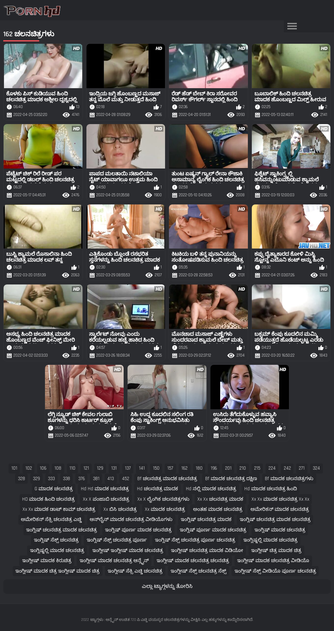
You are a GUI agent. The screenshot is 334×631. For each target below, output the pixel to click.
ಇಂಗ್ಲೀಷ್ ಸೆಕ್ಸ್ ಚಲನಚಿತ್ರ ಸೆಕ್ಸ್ (198, 571)
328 (21, 479)
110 (72, 468)
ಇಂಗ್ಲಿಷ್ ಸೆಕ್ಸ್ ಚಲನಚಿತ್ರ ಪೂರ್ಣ (117, 540)
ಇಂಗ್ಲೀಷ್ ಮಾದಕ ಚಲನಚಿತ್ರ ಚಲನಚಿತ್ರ (193, 561)
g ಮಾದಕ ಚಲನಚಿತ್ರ (54, 489)
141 (142, 468)
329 (36, 479)
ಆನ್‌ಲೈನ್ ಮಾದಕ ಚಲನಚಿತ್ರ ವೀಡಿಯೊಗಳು (131, 519)
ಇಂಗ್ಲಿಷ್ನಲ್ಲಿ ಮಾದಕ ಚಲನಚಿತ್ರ (270, 540)
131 (114, 468)
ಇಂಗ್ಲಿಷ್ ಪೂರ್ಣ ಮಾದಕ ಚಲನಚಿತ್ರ (138, 530)
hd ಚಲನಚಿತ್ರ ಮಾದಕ (157, 489)
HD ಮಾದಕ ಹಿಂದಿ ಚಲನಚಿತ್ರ (48, 499)
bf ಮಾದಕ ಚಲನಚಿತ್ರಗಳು (289, 479)
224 (272, 468)
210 (242, 468)
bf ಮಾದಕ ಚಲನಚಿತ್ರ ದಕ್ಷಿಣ (231, 479)
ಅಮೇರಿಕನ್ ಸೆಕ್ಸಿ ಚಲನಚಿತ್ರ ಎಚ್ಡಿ (51, 519)
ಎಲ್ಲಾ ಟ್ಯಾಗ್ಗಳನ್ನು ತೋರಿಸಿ (167, 586)
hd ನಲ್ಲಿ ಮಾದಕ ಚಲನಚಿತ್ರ (211, 489)
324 (316, 468)
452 (125, 479)
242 (287, 468)
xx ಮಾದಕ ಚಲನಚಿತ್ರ (165, 509)
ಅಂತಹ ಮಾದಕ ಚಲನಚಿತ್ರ (217, 509)
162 (184, 468)
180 (199, 468)
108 (57, 468)
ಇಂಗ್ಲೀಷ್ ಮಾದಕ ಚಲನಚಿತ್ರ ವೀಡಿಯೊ (273, 561)
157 (170, 468)
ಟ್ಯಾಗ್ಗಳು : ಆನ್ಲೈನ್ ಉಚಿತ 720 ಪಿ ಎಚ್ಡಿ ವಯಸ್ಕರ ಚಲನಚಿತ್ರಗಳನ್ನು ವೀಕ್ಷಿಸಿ (145, 619)
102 (28, 468)
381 (96, 479)
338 (66, 479)
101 (14, 468)
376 (81, 479)
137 (128, 468)
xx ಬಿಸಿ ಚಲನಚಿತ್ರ (120, 509)
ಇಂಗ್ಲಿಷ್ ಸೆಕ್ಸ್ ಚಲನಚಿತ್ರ (56, 540)
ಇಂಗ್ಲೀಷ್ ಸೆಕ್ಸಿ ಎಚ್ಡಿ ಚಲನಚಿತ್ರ (135, 571)
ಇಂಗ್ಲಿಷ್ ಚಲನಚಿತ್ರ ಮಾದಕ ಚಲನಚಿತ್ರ (275, 519)
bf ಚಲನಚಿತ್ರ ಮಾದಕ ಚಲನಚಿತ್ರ (167, 479)
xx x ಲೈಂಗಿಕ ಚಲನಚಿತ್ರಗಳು (163, 499)
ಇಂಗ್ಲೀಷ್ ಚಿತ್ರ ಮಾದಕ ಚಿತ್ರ (276, 550)
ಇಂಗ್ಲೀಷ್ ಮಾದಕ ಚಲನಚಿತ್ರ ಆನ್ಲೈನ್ (114, 561)
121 (86, 468)
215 (257, 468)
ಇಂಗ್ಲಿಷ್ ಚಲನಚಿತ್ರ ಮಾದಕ (206, 519)
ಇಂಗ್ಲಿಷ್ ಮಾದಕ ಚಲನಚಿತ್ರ (279, 530)
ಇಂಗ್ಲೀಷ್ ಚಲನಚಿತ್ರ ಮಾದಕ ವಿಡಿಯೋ (207, 550)
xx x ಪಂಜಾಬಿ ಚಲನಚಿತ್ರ (106, 499)
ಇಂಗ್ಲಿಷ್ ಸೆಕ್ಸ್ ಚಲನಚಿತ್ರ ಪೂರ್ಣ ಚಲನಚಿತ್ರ (195, 540)
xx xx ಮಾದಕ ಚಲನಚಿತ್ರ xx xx (280, 499)
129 (100, 468)
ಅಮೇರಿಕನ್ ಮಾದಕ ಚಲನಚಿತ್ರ (279, 509)
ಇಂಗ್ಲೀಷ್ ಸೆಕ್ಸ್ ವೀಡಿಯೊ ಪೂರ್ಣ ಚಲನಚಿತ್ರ (275, 571)
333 (51, 479)
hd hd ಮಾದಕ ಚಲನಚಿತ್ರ (105, 489)
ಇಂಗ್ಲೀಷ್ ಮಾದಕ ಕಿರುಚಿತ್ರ (46, 561)
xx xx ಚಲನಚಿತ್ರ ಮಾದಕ (220, 499)
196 (214, 468)
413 (110, 479)
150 (156, 468)
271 (302, 468)
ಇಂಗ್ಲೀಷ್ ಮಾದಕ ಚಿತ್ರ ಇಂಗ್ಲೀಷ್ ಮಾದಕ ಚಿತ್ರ (57, 571)
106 (43, 468)
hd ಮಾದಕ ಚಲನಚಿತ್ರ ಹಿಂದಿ (270, 489)
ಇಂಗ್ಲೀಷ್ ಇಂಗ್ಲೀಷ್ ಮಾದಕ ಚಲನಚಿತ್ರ (127, 550)
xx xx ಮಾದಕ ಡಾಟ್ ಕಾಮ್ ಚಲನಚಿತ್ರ (59, 509)
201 (228, 468)
